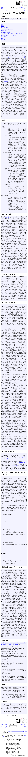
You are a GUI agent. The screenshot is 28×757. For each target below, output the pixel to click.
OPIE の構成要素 (5, 32)
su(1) (15, 57)
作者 (2, 38)
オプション (25, 9)
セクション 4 (5, 9)
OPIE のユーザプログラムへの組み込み (11, 33)
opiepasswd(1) (7, 81)
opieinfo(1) (14, 465)
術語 (2, 26)
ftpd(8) (23, 57)
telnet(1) (7, 217)
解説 (2, 24)
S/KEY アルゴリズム (6, 30)
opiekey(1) (3, 644)
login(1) (9, 57)
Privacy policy (18, 736)
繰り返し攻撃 (4, 27)
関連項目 (3, 36)
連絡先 (3, 39)
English (21, 7)
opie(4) (10, 643)
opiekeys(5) (15, 643)
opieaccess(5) (22, 643)
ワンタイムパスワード (7, 29)
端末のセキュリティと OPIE (8, 35)
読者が (3, 217)
